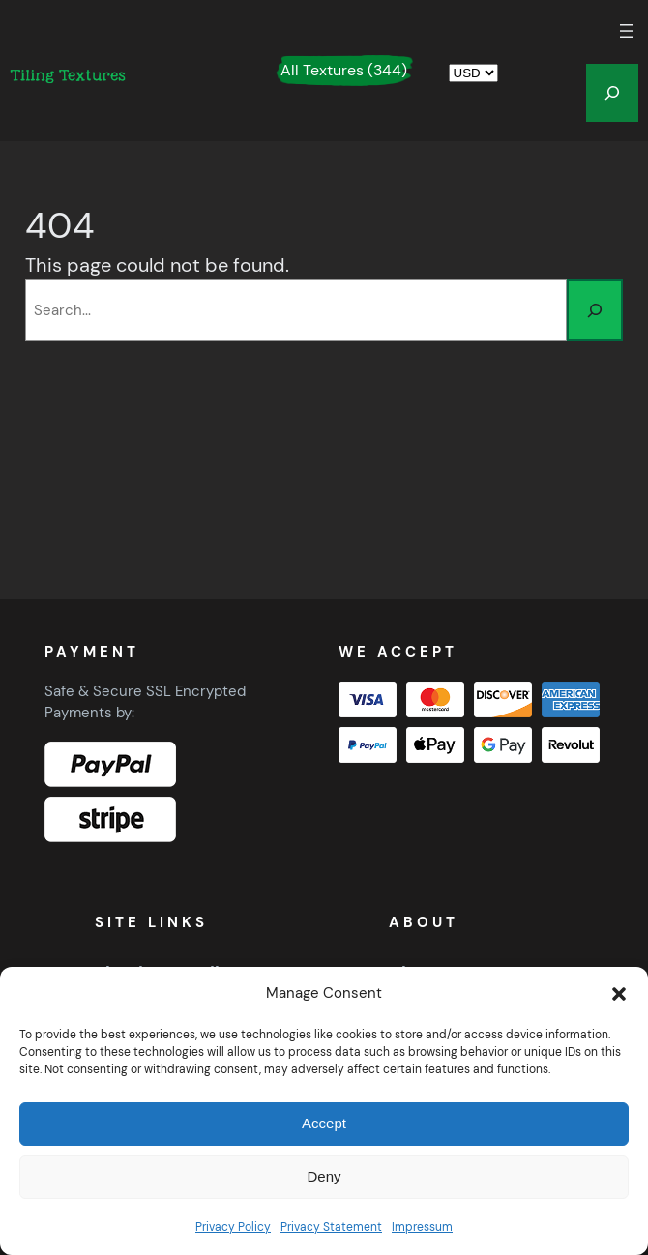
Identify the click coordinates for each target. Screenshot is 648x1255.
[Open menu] (626, 31)
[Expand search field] (612, 93)
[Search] (595, 310)
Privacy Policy (233, 1227)
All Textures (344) (343, 70)
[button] (619, 994)
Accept (324, 1123)
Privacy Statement (331, 1227)
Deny (323, 1176)
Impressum (422, 1227)
